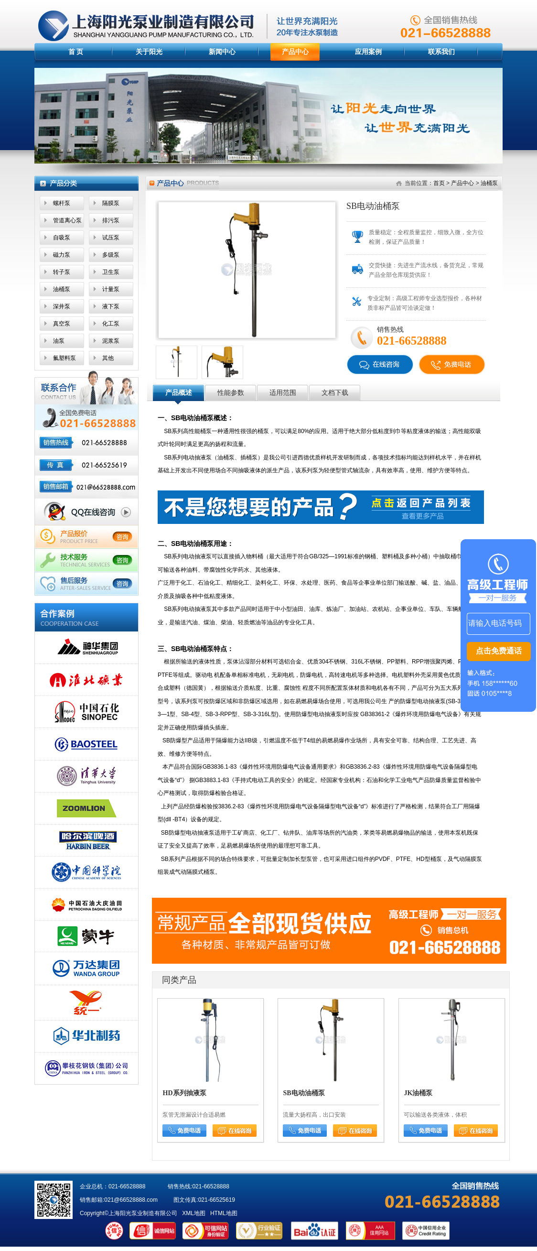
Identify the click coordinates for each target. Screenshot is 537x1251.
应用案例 (368, 51)
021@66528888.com (131, 1200)
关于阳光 (149, 51)
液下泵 (110, 306)
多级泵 (110, 254)
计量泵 (110, 289)
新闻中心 (222, 51)
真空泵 (61, 323)
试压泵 (110, 237)
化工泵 (110, 323)
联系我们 (441, 51)
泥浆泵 (110, 340)
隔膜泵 (110, 203)
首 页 (76, 51)
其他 (108, 358)
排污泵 (110, 220)
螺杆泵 (61, 203)
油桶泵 (61, 289)
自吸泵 (61, 237)
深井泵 (61, 306)
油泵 (58, 340)
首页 (439, 183)
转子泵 (61, 272)
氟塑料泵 (64, 358)
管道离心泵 (67, 220)
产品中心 (295, 51)
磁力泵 (61, 254)
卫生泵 (110, 272)
